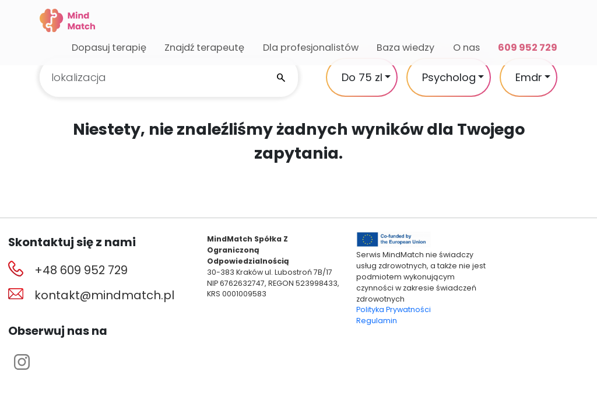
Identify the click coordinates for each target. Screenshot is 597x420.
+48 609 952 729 (81, 270)
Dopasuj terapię (109, 47)
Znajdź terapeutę (204, 47)
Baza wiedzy (405, 47)
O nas (466, 47)
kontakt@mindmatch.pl (104, 295)
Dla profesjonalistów (311, 47)
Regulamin (376, 321)
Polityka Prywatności (393, 309)
